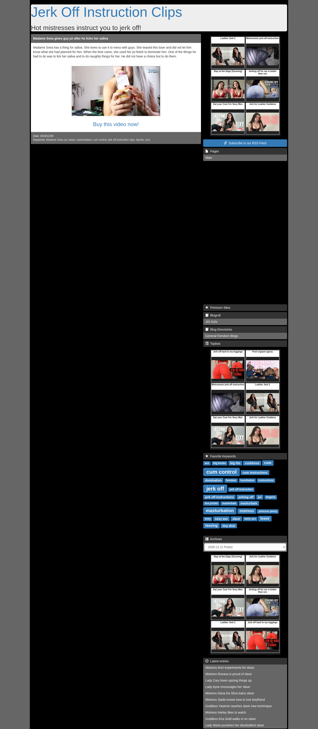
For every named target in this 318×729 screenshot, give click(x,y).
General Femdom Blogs (221, 336)
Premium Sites (217, 307)
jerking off (246, 497)
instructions (266, 480)
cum (147, 139)
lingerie (270, 497)
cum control (100, 139)
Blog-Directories (218, 329)
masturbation (84, 139)
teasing (211, 525)
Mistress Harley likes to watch (225, 712)
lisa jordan (211, 503)
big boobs (219, 463)
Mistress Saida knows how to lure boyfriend (235, 699)
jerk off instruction (241, 489)
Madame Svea (54, 139)
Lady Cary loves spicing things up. (228, 680)
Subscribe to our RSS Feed (245, 143)
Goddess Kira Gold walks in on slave (230, 719)
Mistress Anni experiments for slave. (230, 667)
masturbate (248, 503)
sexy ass (221, 518)
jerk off (215, 488)
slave (236, 518)
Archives (213, 539)
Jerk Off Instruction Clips (106, 12)
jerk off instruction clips (121, 139)
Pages (212, 151)
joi (65, 139)
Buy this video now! (116, 124)
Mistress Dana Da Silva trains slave (229, 693)
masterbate (229, 503)
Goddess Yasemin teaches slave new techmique (238, 706)
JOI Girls (211, 322)
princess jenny (268, 511)
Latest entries (217, 661)
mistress (246, 511)
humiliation (247, 480)
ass (207, 463)
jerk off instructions (219, 497)
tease (72, 139)
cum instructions (254, 472)
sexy (208, 518)
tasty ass (250, 518)
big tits (140, 139)
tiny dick (228, 525)
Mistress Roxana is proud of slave (228, 674)
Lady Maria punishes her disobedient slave (234, 725)
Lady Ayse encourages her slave (227, 687)
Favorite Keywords (220, 456)
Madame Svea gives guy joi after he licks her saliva (70, 38)
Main (208, 157)
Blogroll (212, 315)
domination (213, 480)
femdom (231, 480)
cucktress (252, 463)
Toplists (212, 343)
